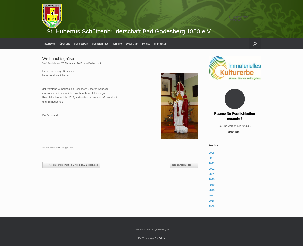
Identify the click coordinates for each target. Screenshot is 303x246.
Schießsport (81, 43)
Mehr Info (235, 132)
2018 (212, 190)
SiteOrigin (159, 238)
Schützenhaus (100, 43)
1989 (212, 206)
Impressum (160, 43)
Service (146, 43)
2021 (212, 174)
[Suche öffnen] (255, 43)
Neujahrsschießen (184, 165)
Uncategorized (65, 147)
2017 (212, 195)
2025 (212, 152)
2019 (212, 184)
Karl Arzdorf (94, 63)
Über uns (64, 43)
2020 (212, 179)
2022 (212, 168)
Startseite (50, 43)
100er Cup (132, 43)
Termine (117, 43)
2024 (212, 157)
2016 (212, 200)
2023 (212, 163)
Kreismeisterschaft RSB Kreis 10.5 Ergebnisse (71, 165)
